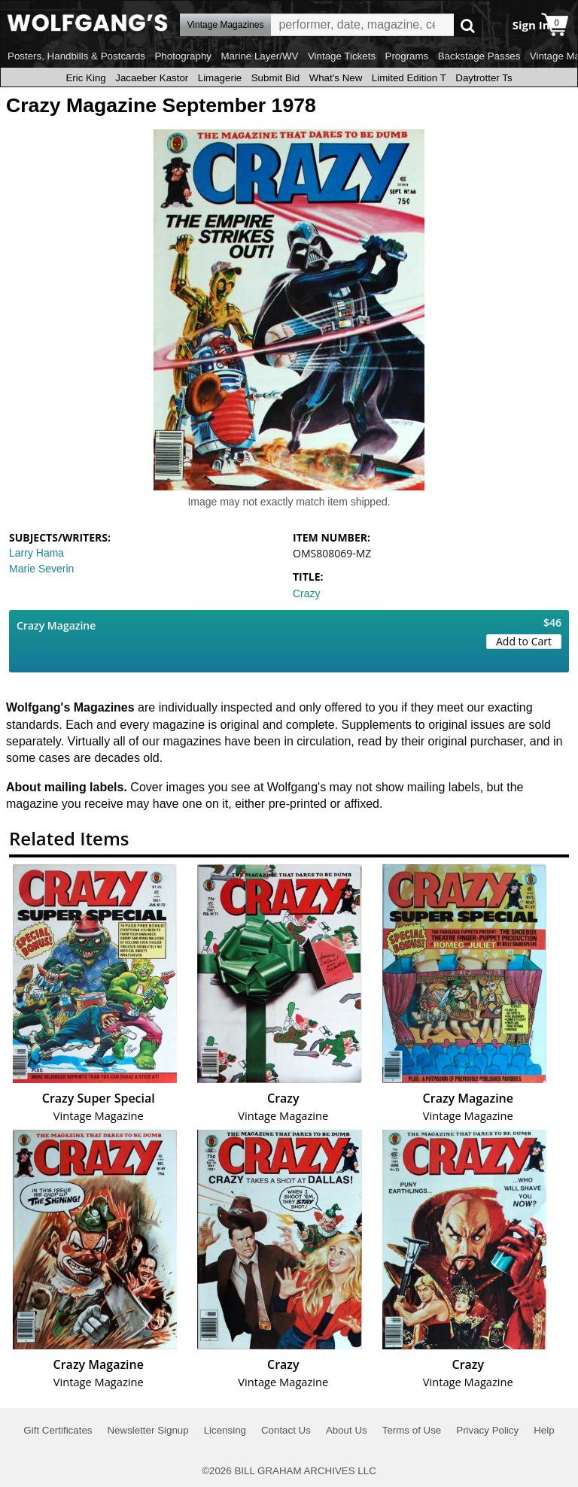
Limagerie (220, 77)
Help (544, 1430)
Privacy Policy (487, 1430)
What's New (336, 77)
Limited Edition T (409, 77)
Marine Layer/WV (259, 56)
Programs (407, 56)
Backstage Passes (479, 56)
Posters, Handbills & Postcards (76, 56)
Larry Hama (36, 553)
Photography (182, 56)
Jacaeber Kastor (151, 77)
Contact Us (286, 1430)
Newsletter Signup (147, 1430)
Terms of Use (412, 1430)
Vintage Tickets (342, 56)
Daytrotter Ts (483, 77)
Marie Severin (41, 569)
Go (468, 25)
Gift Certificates (57, 1430)
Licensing (225, 1430)
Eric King (85, 77)
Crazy (307, 593)
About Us (346, 1430)
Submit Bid (275, 77)
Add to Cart (524, 641)
